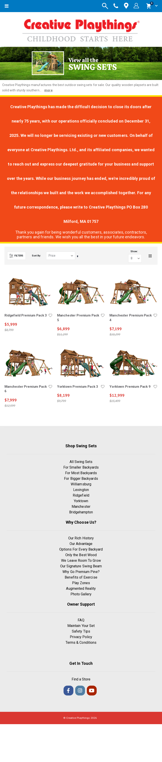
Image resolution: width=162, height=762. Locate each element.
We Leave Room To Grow (81, 560)
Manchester (81, 506)
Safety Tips (81, 631)
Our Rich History (81, 538)
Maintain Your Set (81, 626)
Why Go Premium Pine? (80, 572)
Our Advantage (81, 544)
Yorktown (81, 501)
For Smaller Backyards (81, 467)
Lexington (81, 490)
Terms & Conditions (81, 642)
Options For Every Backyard (81, 549)
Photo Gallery (81, 594)
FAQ (81, 620)
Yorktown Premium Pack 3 (77, 387)
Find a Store (81, 679)
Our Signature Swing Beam (81, 566)
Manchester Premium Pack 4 (130, 317)
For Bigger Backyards (81, 478)
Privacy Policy (81, 637)
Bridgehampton (81, 512)
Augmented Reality (81, 588)
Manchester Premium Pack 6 (25, 389)
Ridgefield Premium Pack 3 (25, 315)
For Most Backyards (81, 473)
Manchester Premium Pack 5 (78, 317)
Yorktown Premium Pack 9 (130, 387)
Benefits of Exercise (81, 577)
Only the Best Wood (81, 555)
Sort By (36, 255)
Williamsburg (81, 484)
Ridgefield (81, 495)
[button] (50, 315)
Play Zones (81, 583)
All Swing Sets (81, 462)
